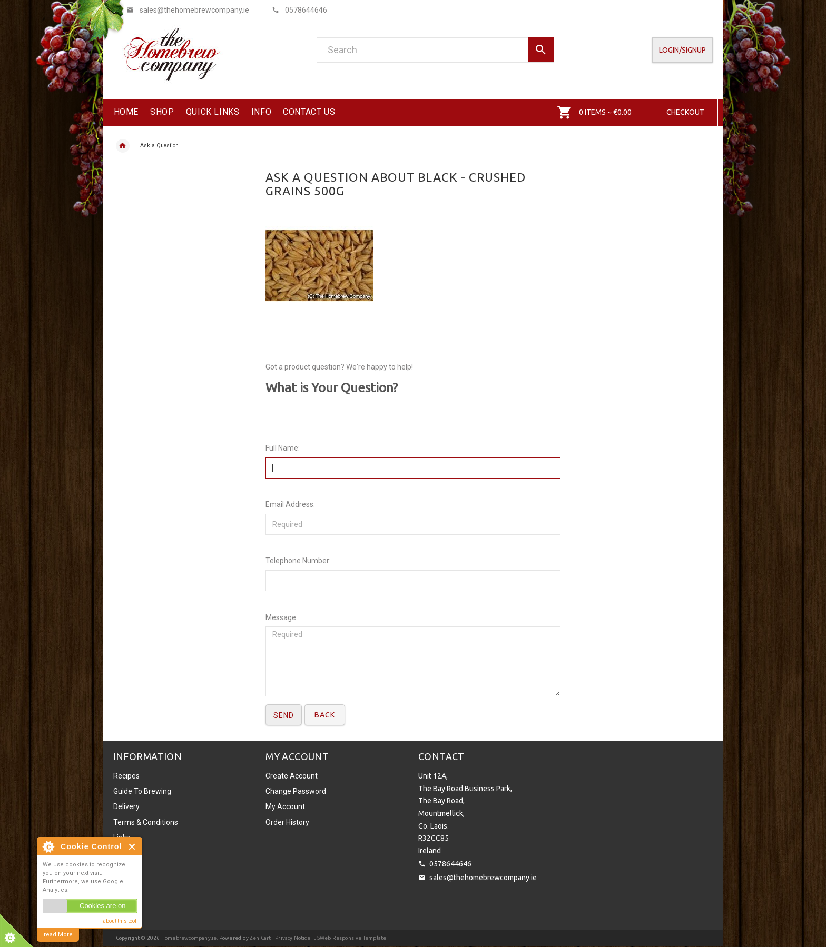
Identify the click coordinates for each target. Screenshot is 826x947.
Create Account (292, 776)
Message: (282, 617)
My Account (285, 806)
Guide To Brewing (142, 791)
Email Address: (290, 504)
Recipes (126, 776)
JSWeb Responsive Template (350, 938)
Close (132, 846)
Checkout (685, 112)
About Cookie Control (47, 846)
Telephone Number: (298, 560)
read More (58, 934)
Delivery (126, 806)
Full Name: (283, 448)
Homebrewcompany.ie (189, 938)
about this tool (119, 921)
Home (123, 146)
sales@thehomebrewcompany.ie (483, 877)
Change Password (296, 791)
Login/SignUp (682, 50)
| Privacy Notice (290, 938)
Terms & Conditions (145, 822)
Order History (287, 822)
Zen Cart (260, 938)
